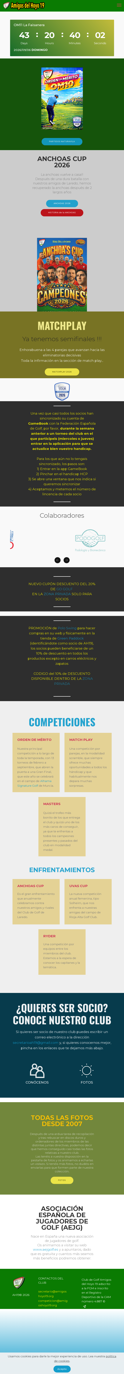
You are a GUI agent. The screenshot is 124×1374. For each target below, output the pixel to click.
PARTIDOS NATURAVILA (62, 146)
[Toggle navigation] (119, 5)
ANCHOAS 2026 (62, 209)
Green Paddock (70, 638)
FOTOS (62, 1186)
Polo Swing (67, 628)
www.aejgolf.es (45, 1268)
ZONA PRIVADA (57, 594)
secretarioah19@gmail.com (35, 1060)
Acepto (62, 1368)
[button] (58, 565)
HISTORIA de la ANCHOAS (62, 218)
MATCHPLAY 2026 (62, 377)
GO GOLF (65, 589)
